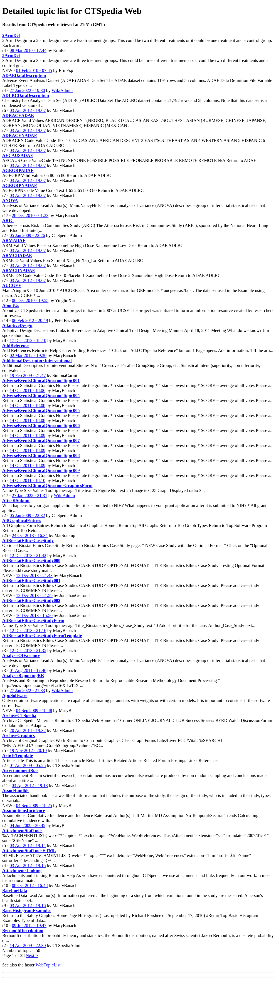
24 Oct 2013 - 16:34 (30, 535)
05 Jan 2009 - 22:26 (27, 235)
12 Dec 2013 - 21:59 (34, 595)
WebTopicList (48, 965)
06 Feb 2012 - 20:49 (30, 320)
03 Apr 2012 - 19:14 (28, 845)
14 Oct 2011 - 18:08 (27, 405)
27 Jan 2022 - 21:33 (27, 690)
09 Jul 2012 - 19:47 (29, 925)
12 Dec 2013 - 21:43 (34, 575)
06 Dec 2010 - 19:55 (30, 300)
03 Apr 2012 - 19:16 (28, 905)
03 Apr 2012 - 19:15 (28, 865)
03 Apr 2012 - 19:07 (28, 110)
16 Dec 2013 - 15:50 (34, 615)
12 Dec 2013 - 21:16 (28, 630)
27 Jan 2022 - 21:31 (29, 495)
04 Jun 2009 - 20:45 (27, 825)
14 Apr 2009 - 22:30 (28, 945)
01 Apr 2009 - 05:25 (28, 765)
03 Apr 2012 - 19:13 (30, 785)
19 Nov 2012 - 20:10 (28, 750)
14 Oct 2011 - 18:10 (27, 480)
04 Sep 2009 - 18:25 (34, 805)
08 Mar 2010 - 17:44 (28, 50)
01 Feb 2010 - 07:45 (34, 70)
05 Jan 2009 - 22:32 (27, 515)
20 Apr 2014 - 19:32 (28, 730)
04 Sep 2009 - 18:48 (34, 710)
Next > (32, 955)
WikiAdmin (62, 90)
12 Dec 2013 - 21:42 (28, 555)
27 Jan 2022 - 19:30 (27, 90)
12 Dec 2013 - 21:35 (28, 650)
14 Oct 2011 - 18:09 (27, 435)
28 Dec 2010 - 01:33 (30, 215)
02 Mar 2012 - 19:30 (28, 355)
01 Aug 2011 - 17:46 (28, 670)
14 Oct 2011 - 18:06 (27, 390)
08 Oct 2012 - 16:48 (30, 885)
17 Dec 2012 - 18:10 (28, 340)
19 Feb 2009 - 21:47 (28, 375)
